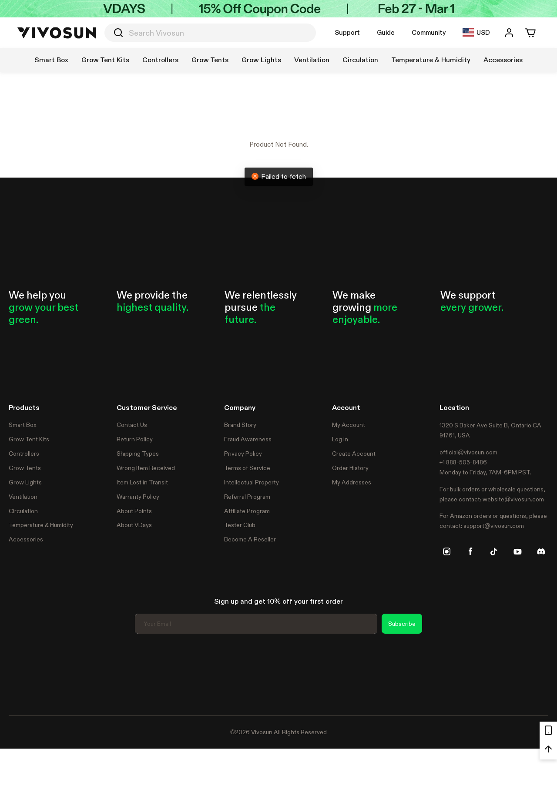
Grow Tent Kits (29, 439)
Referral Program (247, 496)
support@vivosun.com (493, 525)
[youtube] (517, 551)
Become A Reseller (250, 539)
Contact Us (132, 424)
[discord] (541, 551)
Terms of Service (247, 467)
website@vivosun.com (513, 499)
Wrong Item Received (146, 467)
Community (429, 32)
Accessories (26, 539)
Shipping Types (138, 453)
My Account (348, 424)
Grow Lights (25, 482)
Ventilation (23, 496)
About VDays (134, 524)
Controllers (24, 453)
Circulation (23, 510)
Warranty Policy (138, 496)
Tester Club (239, 524)
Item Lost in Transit (142, 482)
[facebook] (470, 551)
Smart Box (23, 424)
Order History (350, 467)
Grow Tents (25, 467)
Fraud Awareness (248, 439)
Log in (340, 439)
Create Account (354, 453)
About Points (134, 510)
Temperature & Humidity (41, 524)
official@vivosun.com (468, 452)
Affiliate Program (247, 510)
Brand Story (240, 424)
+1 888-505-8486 (463, 462)
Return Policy (135, 439)
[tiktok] (494, 551)
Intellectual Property (251, 482)
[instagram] (447, 551)
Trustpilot (22, 673)
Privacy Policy (243, 453)
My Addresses (351, 482)
